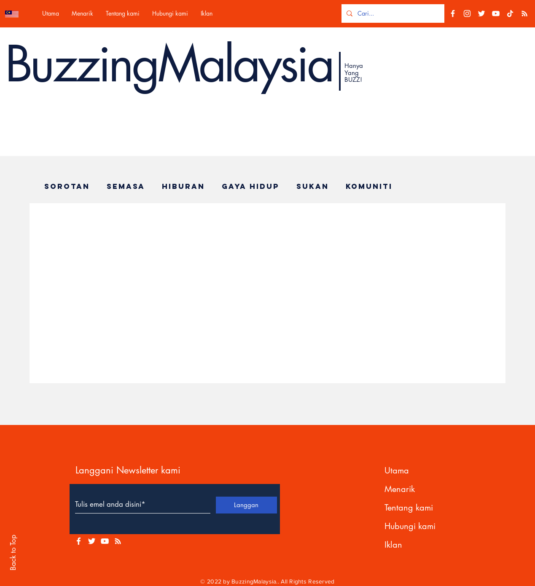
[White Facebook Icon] (78, 541)
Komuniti (369, 186)
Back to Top (13, 552)
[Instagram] (467, 13)
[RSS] (524, 13)
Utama (396, 470)
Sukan (312, 186)
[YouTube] (495, 13)
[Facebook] (452, 13)
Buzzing (81, 64)
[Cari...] (392, 13)
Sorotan (67, 186)
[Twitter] (481, 13)
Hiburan (183, 186)
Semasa (126, 186)
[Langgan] (246, 505)
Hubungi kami (410, 526)
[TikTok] (510, 13)
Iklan (393, 544)
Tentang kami (408, 507)
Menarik (399, 489)
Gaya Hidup (251, 186)
